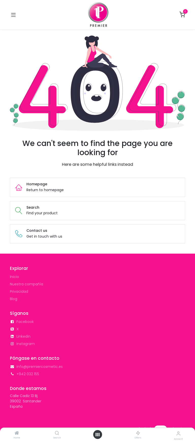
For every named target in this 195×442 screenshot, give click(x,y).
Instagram (26, 343)
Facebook (25, 321)
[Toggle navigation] (13, 15)
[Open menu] (97, 435)
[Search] (57, 433)
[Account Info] (178, 433)
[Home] (16, 433)
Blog (13, 298)
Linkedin (23, 336)
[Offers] (138, 433)
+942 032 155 (28, 373)
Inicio (14, 276)
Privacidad (19, 291)
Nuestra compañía (26, 284)
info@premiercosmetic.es (40, 366)
